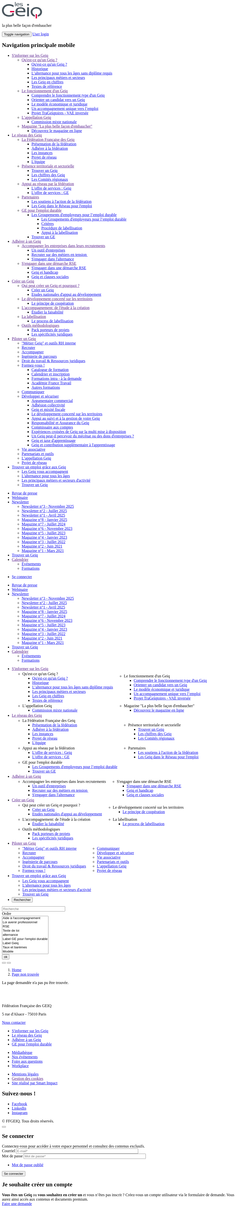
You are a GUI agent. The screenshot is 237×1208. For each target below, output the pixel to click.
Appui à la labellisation (59, 232)
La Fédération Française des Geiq (48, 139)
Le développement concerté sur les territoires (57, 299)
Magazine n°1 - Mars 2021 (43, 551)
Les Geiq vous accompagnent (45, 471)
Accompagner (33, 352)
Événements (31, 564)
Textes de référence (46, 86)
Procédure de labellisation (61, 228)
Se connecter (22, 577)
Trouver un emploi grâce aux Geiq (39, 467)
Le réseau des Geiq (27, 135)
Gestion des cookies (27, 1078)
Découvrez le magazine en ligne (56, 131)
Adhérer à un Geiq (26, 241)
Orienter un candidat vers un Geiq (58, 100)
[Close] (4, 1127)
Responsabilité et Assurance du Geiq (60, 423)
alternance (25, 935)
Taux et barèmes (25, 947)
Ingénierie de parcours (39, 356)
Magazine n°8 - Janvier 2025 (44, 520)
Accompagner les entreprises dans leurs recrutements (63, 246)
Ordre (6, 913)
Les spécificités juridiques (52, 334)
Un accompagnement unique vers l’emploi (64, 108)
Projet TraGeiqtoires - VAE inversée (59, 113)
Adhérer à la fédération (49, 148)
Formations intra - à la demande (56, 378)
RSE (25, 927)
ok (5, 957)
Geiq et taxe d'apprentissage (53, 440)
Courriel (8, 1151)
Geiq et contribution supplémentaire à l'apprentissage (73, 445)
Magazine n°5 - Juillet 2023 (43, 533)
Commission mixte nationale (54, 122)
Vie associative (33, 449)
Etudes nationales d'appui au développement (66, 294)
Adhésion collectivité (48, 405)
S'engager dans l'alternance (52, 259)
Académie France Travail (51, 383)
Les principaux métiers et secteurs (58, 77)
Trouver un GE (43, 237)
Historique (39, 69)
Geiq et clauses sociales (50, 277)
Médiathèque (22, 1052)
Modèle (25, 952)
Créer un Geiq (23, 281)
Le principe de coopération (52, 303)
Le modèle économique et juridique (59, 104)
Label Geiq (25, 943)
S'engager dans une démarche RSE (49, 263)
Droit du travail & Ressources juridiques (53, 361)
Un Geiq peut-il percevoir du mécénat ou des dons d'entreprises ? (82, 436)
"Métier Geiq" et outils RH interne (49, 343)
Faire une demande (17, 1204)
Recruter (28, 347)
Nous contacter (14, 1022)
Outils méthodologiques (40, 325)
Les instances (42, 153)
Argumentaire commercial (52, 401)
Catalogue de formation (50, 370)
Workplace (20, 1066)
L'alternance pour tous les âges (46, 476)
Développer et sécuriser (40, 396)
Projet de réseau (44, 157)
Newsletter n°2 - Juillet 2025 (44, 511)
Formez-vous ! (33, 365)
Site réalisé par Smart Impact (35, 1083)
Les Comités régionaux (49, 179)
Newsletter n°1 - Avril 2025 (43, 515)
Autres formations (45, 387)
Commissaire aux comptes (52, 427)
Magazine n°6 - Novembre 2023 (47, 528)
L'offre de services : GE (50, 193)
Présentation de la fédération (53, 144)
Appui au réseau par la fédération (48, 184)
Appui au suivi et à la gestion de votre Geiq (65, 418)
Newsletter (20, 502)
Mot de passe (12, 1156)
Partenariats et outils (38, 454)
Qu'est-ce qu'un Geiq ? (39, 60)
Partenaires (30, 197)
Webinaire (20, 497)
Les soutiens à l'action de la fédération (61, 201)
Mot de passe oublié (27, 1165)
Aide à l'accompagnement (25, 918)
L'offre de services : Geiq (51, 188)
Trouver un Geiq (44, 170)
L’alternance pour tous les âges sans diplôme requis (71, 73)
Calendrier (20, 559)
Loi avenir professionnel (25, 922)
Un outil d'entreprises (48, 250)
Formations (31, 568)
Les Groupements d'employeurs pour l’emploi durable (74, 215)
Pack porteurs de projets (50, 330)
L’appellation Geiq (36, 117)
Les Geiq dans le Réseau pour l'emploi (61, 206)
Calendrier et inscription (50, 374)
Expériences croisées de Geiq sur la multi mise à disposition (78, 432)
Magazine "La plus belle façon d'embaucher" (57, 126)
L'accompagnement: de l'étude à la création (55, 308)
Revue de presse (24, 493)
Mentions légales (25, 1074)
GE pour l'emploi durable (41, 210)
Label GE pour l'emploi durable (25, 939)
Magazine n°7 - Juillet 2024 (43, 524)
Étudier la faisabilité (47, 312)
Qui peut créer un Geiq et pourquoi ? (50, 285)
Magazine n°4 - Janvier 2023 (44, 537)
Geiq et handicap (44, 272)
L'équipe (38, 162)
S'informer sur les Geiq (30, 55)
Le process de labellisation (52, 321)
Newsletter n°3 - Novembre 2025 (48, 506)
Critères (47, 224)
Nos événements (25, 1057)
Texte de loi (25, 931)
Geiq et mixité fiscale (48, 409)
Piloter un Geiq (24, 339)
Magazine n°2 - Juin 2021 (42, 546)
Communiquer (33, 392)
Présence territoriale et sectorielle (48, 166)
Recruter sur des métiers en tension (59, 255)
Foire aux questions (27, 1061)
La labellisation (34, 316)
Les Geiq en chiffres (47, 82)
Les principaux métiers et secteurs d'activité (56, 480)
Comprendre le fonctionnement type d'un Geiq (67, 95)
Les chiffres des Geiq (48, 175)
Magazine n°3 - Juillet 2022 (43, 542)
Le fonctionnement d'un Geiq (45, 91)
